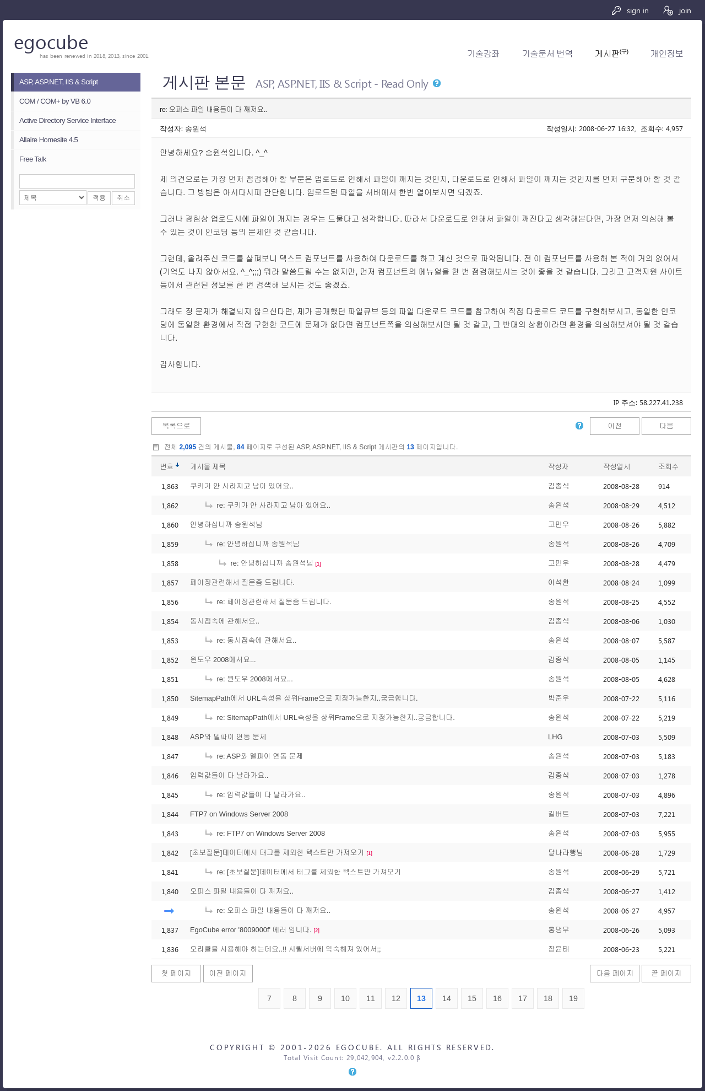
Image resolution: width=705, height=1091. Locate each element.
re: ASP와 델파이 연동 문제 (253, 756)
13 (421, 998)
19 (573, 998)
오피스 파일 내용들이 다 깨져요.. (242, 891)
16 (497, 998)
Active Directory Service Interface (67, 120)
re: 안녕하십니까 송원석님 (252, 544)
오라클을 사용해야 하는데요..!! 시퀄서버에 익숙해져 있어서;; (285, 949)
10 (345, 998)
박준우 (558, 698)
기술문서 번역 (547, 53)
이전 (615, 426)
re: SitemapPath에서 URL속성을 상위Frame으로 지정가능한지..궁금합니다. (329, 717)
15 (472, 998)
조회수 (668, 467)
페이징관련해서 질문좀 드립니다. (242, 582)
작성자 (558, 467)
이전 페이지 (228, 973)
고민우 (558, 524)
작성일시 (616, 467)
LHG (555, 737)
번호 (166, 467)
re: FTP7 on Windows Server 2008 (264, 833)
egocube (51, 41)
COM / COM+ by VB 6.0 (54, 101)
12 (396, 998)
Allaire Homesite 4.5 (48, 140)
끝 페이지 (667, 973)
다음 (666, 426)
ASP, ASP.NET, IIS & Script (58, 82)
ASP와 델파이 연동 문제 (228, 737)
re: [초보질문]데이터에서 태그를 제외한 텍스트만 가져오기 (302, 872)
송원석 (196, 128)
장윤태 (558, 949)
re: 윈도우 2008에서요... (248, 679)
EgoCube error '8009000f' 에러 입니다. (251, 930)
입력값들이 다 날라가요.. (229, 775)
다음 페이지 (615, 973)
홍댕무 (558, 930)
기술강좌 (483, 53)
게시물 (208, 467)
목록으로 (176, 426)
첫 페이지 (176, 973)
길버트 (558, 814)
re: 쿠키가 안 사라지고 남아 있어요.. (267, 505)
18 (548, 998)
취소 (123, 198)
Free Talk (32, 159)
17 (522, 998)
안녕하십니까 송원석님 (226, 524)
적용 (99, 198)
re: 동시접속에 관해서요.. (250, 640)
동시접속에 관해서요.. (224, 621)
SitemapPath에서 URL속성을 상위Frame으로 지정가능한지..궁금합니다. (304, 698)
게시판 (611, 53)
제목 (219, 467)
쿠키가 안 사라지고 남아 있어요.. (242, 486)
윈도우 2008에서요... (223, 659)
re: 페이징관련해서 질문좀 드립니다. (268, 602)
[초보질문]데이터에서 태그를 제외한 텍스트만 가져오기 (277, 852)
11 (370, 998)
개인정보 (666, 53)
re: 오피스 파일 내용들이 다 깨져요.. (267, 910)
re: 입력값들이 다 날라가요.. (254, 795)
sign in (630, 10)
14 (446, 998)
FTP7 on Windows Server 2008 (239, 814)
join (676, 10)
